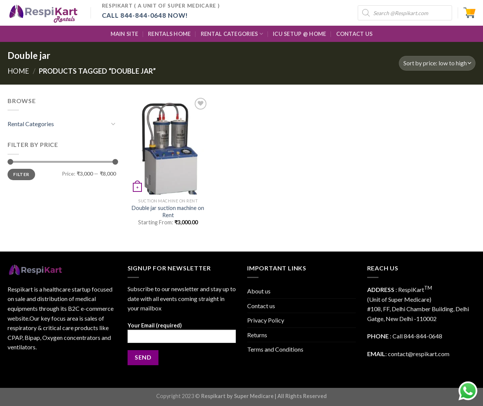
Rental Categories (232, 33)
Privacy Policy (265, 320)
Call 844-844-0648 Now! (145, 15)
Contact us (261, 305)
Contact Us (354, 34)
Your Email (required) (182, 335)
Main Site (124, 34)
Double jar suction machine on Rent (168, 211)
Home (18, 71)
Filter (21, 174)
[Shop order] (437, 63)
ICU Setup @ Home (299, 34)
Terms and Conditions (275, 349)
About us (259, 291)
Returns (257, 334)
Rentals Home (169, 34)
